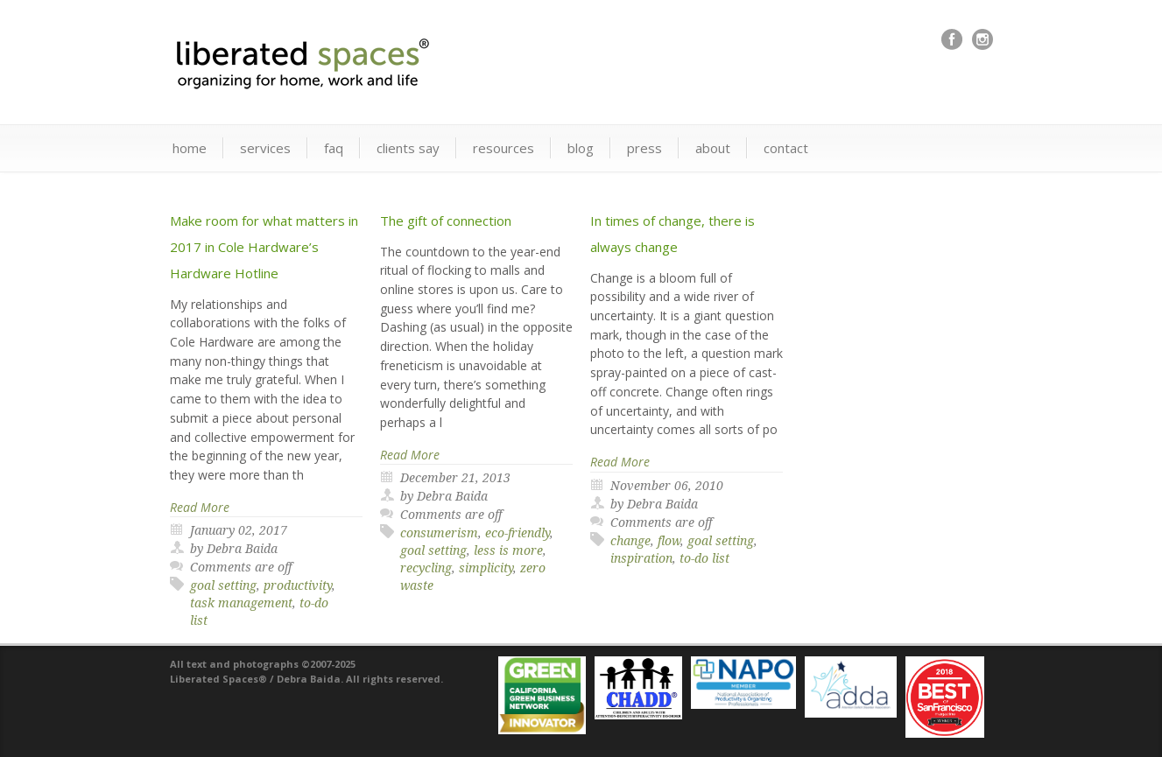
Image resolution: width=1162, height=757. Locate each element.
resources (503, 148)
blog (580, 148)
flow (669, 541)
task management (241, 603)
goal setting (223, 585)
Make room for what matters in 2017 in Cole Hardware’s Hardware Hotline (264, 247)
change (630, 541)
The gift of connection (445, 220)
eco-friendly (517, 533)
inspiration (641, 558)
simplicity (486, 568)
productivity (298, 585)
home (190, 148)
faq (333, 148)
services (265, 148)
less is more (508, 550)
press (644, 148)
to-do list (704, 558)
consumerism (439, 533)
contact (786, 148)
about (712, 148)
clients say (408, 148)
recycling (426, 568)
